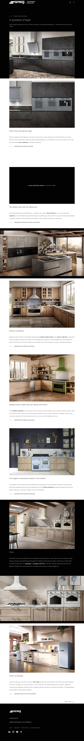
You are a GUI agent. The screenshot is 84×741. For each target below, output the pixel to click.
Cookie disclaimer (35, 727)
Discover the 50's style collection (25, 693)
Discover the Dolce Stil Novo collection (27, 222)
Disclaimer (17, 727)
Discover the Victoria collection (24, 493)
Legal (10, 727)
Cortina (36, 563)
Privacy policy (25, 727)
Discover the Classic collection (24, 346)
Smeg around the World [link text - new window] (20, 722)
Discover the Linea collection (23, 146)
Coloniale (28, 563)
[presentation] (21, 160)
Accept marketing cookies (36, 185)
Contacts (13, 718)
